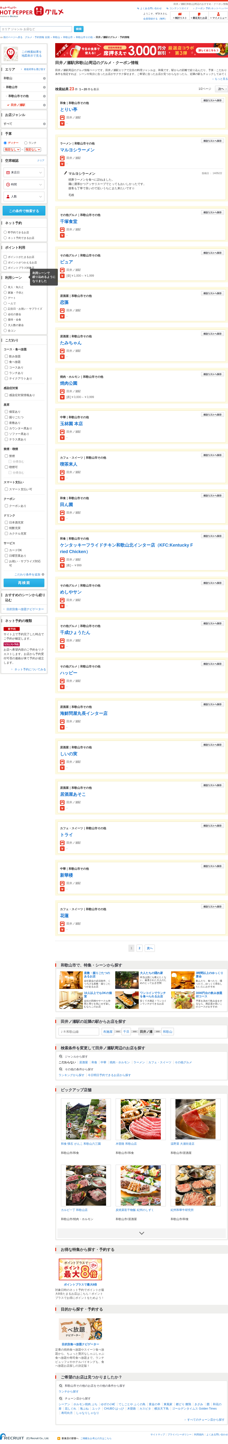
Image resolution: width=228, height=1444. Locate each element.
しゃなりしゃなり (87, 1413)
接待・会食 (14, 319)
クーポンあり (17, 506)
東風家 (168, 1404)
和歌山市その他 (84, 37)
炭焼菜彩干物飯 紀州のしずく (135, 1210)
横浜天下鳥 (161, 1408)
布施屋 (108, 1031)
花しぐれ (70, 1408)
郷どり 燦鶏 (183, 1404)
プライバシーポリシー (180, 1434)
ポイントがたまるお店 (21, 256)
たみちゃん (71, 342)
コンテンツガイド (179, 8)
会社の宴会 (14, 314)
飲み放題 (15, 356)
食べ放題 (15, 362)
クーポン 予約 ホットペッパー (211, 8)
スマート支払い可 (20, 489)
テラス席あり (17, 439)
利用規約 (199, 1434)
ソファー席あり (19, 434)
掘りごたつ (16, 417)
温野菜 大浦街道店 (182, 1143)
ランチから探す (69, 1391)
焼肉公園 (68, 383)
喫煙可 (13, 467)
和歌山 (56, 37)
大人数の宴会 (16, 325)
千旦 (126, 1031)
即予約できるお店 (18, 232)
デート (12, 297)
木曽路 (131, 1408)
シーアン (64, 1404)
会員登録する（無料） (155, 18)
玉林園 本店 (71, 423)
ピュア (66, 262)
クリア (40, 160)
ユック (96, 1408)
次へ (150, 948)
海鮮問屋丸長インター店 (84, 713)
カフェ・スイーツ (159, 1062)
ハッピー (68, 673)
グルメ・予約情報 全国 (37, 37)
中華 (103, 1062)
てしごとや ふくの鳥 (132, 1404)
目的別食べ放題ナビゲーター (25, 609)
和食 (94, 1062)
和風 (160, 70)
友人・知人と (16, 287)
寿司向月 (67, 1413)
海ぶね (84, 1408)
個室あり (15, 411)
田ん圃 (66, 504)
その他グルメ (183, 1062)
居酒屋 (83, 1062)
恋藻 (64, 302)
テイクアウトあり (20, 378)
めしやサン (71, 592)
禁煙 (12, 456)
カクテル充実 (17, 533)
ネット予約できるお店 (21, 237)
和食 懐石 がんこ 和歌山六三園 (81, 1143)
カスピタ (145, 1408)
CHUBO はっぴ (114, 1408)
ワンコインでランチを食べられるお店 (153, 994)
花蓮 (64, 915)
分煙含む (18, 461)
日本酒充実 (16, 522)
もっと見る (221, 78)
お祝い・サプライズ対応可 (25, 563)
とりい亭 (68, 109)
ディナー (13, 142)
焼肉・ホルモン (120, 1062)
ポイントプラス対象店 (21, 267)
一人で (12, 303)
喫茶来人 (68, 464)
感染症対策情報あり (22, 395)
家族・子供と (16, 292)
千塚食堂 (68, 221)
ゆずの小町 (108, 1404)
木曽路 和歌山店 (126, 1143)
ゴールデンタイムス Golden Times (194, 1408)
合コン (12, 330)
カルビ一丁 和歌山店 (74, 1210)
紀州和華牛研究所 (182, 1210)
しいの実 (68, 753)
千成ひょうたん (75, 632)
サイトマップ (157, 1434)
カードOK (15, 550)
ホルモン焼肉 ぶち (85, 1404)
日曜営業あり (17, 555)
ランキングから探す (71, 1075)
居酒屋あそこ (73, 794)
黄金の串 (154, 1404)
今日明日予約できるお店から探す (109, 1075)
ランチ (32, 142)
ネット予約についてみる (30, 669)
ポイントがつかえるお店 (22, 262)
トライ (66, 834)
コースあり (16, 367)
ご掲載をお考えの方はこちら (96, 1438)
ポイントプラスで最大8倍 (80, 1284)
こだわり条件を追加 (27, 574)
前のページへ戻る (13, 37)
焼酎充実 (15, 528)
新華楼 (66, 875)
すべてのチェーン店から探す (206, 1419)
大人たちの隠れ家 (151, 973)
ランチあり (16, 373)
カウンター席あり (20, 428)
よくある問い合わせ (151, 8)
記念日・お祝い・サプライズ (25, 308)
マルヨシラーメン (77, 150)
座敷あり (15, 423)
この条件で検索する (24, 211)
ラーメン (139, 1062)
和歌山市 (68, 37)
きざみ (198, 1404)
